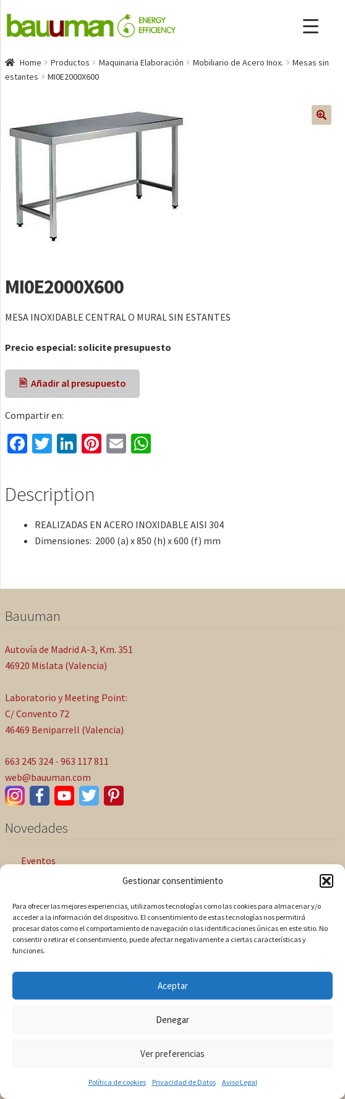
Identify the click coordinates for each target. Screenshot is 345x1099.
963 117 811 (85, 761)
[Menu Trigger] (311, 26)
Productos (70, 62)
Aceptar (173, 986)
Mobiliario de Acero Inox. (238, 62)
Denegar (172, 1019)
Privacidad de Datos (184, 1082)
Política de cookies (117, 1082)
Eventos (38, 860)
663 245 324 (29, 761)
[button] (326, 881)
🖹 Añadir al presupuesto (72, 383)
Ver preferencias (172, 1053)
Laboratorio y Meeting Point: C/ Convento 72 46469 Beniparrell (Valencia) (66, 713)
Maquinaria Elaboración (141, 62)
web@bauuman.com (48, 777)
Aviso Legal (239, 1082)
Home (30, 62)
